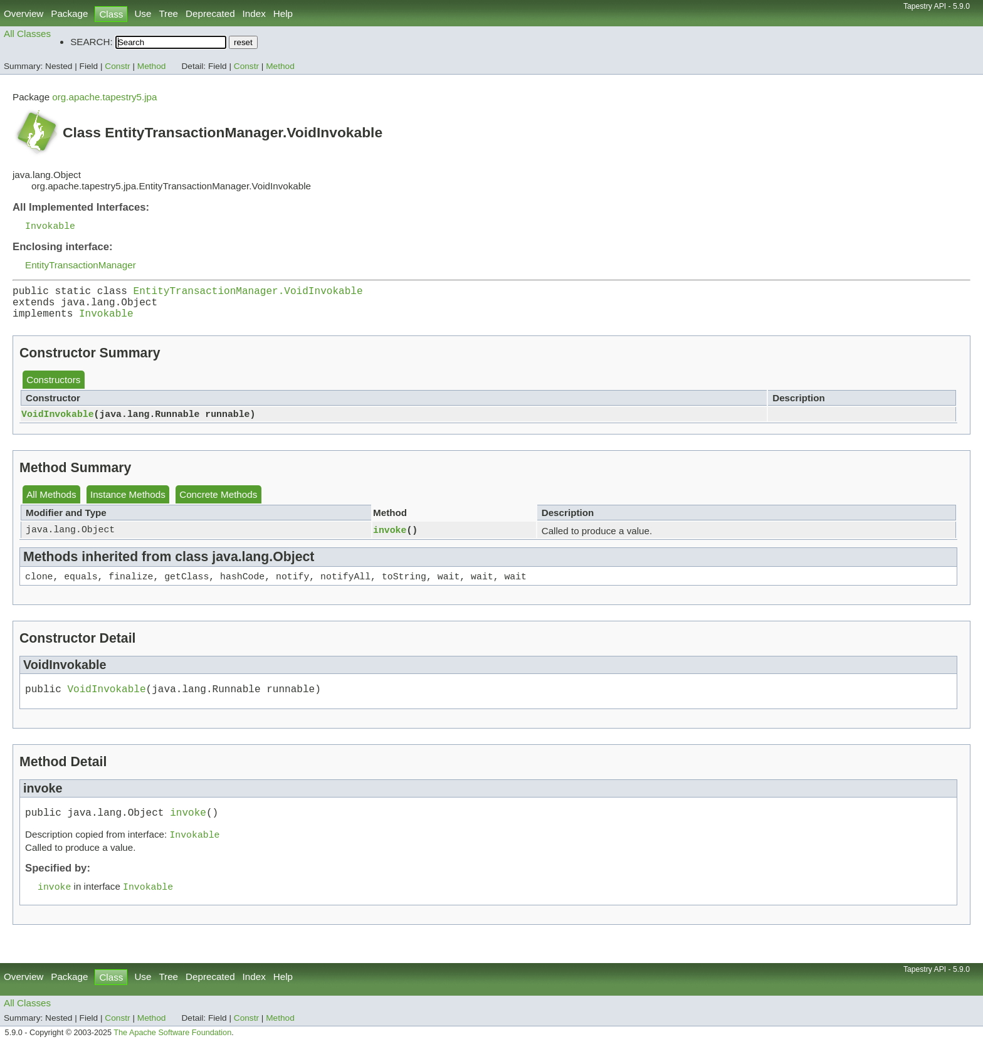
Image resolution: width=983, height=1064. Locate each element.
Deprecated (210, 13)
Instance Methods (128, 503)
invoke (389, 538)
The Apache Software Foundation (172, 1050)
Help (283, 13)
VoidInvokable (57, 422)
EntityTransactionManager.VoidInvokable (248, 294)
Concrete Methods (218, 503)
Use (142, 13)
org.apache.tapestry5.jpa (104, 97)
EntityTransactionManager (80, 266)
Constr (117, 66)
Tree (168, 13)
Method (151, 66)
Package (69, 13)
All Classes (27, 33)
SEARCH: (91, 41)
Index (254, 13)
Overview (23, 13)
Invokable (50, 226)
